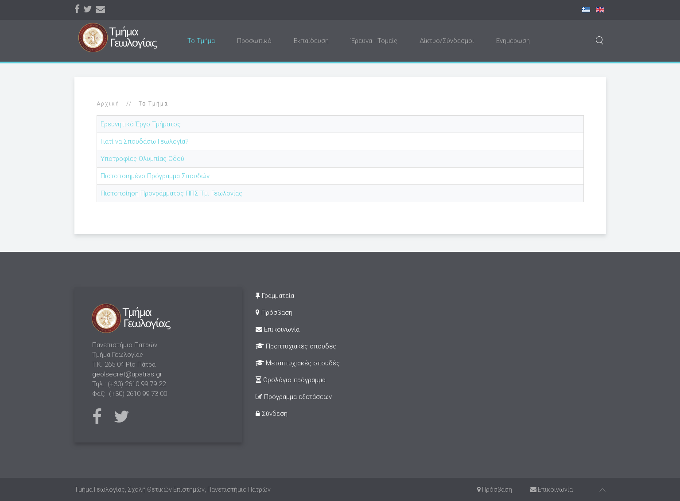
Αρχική (108, 104)
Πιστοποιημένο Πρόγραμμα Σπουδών (155, 176)
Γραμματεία (275, 296)
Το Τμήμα (201, 41)
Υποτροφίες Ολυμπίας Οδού (142, 159)
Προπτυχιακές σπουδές (296, 346)
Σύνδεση (272, 414)
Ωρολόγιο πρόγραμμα (291, 380)
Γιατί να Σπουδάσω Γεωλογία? (145, 141)
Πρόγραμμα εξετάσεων (294, 397)
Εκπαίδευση (311, 41)
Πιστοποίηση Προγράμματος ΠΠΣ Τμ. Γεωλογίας (171, 193)
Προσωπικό (254, 41)
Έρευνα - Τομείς (374, 41)
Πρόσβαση (274, 313)
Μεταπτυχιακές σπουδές (298, 363)
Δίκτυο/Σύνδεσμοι (447, 41)
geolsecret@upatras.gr (127, 374)
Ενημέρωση (513, 41)
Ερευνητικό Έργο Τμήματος (141, 124)
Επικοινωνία (277, 329)
